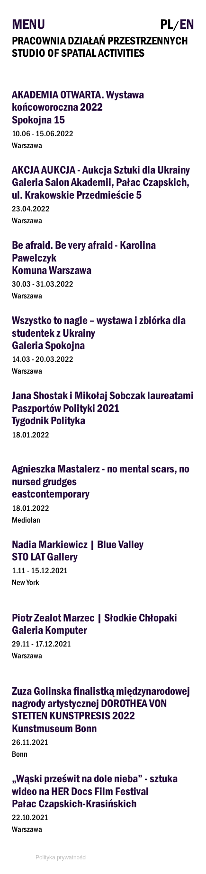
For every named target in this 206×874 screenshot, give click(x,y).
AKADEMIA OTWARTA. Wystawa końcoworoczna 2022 (78, 100)
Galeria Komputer (49, 629)
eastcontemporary (51, 493)
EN (186, 24)
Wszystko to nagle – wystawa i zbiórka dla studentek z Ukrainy (99, 326)
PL (166, 24)
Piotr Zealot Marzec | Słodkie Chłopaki (94, 617)
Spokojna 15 (38, 119)
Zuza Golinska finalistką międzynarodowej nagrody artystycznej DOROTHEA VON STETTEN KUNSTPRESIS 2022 (101, 703)
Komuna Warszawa (51, 269)
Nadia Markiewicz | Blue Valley (77, 544)
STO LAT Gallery (45, 556)
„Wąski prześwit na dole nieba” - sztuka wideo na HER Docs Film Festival (95, 784)
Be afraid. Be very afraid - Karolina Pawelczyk (84, 250)
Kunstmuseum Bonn (54, 728)
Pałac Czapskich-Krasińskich (74, 803)
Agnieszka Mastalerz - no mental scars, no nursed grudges (100, 474)
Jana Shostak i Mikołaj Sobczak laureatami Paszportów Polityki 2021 (103, 401)
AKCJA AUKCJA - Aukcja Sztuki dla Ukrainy (101, 169)
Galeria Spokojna (48, 345)
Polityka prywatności (61, 857)
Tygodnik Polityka (48, 420)
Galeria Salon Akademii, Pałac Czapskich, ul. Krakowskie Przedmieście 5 (100, 188)
